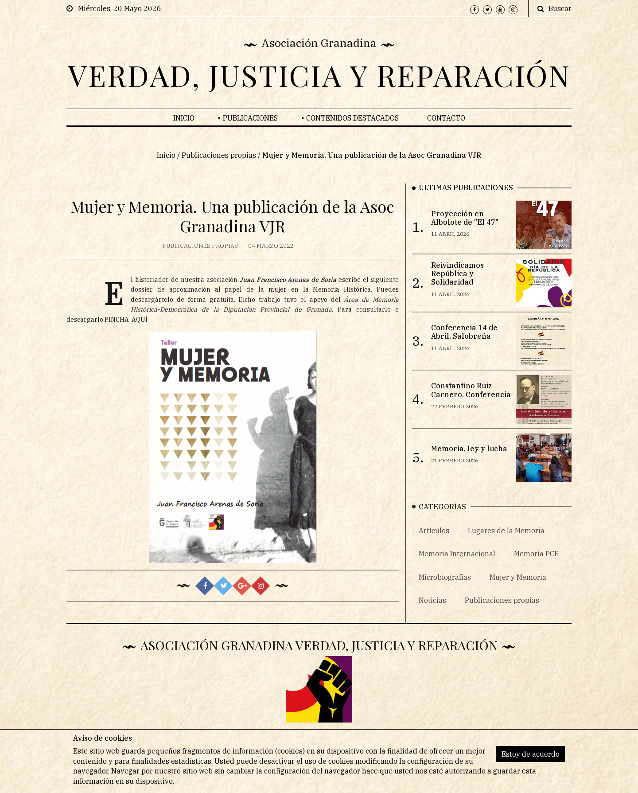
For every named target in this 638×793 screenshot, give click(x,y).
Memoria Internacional (457, 567)
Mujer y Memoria (518, 590)
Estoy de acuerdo (531, 754)
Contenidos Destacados (352, 117)
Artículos (434, 543)
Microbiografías (445, 590)
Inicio (184, 117)
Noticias (432, 613)
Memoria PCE (536, 567)
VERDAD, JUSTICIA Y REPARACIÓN (319, 74)
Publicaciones (250, 117)
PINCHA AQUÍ (126, 330)
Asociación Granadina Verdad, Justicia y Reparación (319, 645)
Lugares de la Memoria (506, 543)
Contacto (446, 117)
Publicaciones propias (219, 160)
